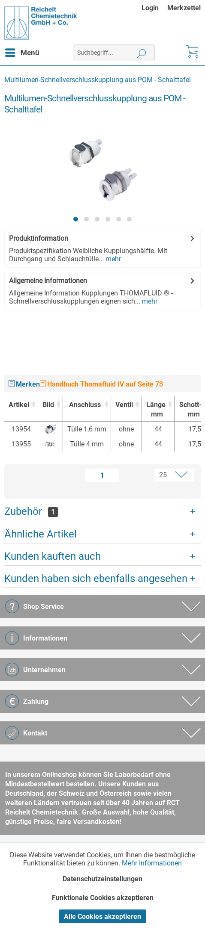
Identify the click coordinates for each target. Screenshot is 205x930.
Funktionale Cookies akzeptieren (103, 898)
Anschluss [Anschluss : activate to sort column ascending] (85, 405)
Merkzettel (184, 8)
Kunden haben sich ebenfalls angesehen (95, 579)
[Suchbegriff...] (114, 52)
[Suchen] (142, 52)
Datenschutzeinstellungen (102, 879)
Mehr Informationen (152, 863)
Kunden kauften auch (52, 556)
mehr (112, 259)
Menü (22, 51)
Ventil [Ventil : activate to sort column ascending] (124, 405)
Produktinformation (38, 238)
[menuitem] (154, 8)
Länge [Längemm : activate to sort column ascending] (156, 410)
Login (150, 8)
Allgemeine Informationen (48, 281)
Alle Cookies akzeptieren (102, 916)
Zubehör (31, 511)
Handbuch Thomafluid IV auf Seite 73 (101, 384)
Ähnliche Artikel (40, 534)
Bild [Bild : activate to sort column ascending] (48, 405)
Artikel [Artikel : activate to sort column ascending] (19, 405)
